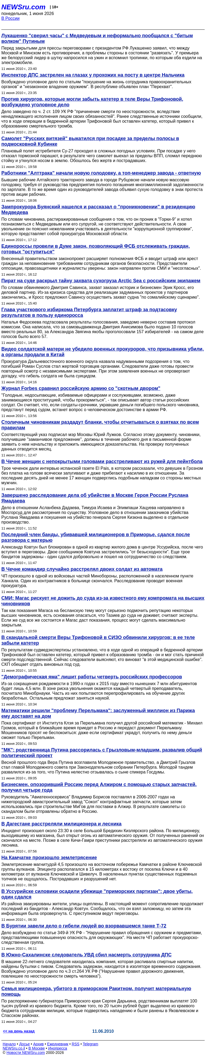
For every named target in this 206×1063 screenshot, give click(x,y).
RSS (75, 1044)
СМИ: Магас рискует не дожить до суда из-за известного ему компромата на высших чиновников (102, 600)
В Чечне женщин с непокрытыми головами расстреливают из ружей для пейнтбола (102, 461)
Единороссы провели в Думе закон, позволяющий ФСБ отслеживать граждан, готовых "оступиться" (95, 248)
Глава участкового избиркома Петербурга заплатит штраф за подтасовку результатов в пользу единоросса (89, 312)
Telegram (90, 1044)
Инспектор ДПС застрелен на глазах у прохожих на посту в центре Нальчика (93, 75)
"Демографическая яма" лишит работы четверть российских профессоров (91, 676)
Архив (38, 1044)
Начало (9, 1044)
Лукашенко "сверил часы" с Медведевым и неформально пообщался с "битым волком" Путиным (97, 38)
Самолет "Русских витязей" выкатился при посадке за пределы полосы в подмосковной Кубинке (90, 141)
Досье (24, 1044)
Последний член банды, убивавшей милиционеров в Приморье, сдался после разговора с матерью (95, 537)
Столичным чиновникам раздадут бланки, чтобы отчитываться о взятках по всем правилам (100, 424)
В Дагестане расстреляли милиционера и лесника (61, 824)
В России (10, 18)
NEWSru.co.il (14, 1048)
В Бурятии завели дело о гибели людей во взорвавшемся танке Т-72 (83, 926)
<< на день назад (19, 1031)
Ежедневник (57, 1044)
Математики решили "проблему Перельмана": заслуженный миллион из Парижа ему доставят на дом (98, 713)
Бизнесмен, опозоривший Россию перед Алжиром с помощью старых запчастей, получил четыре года (99, 787)
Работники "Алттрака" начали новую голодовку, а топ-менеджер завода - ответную (101, 173)
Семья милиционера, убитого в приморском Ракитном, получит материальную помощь (96, 991)
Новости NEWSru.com (25, 1052)
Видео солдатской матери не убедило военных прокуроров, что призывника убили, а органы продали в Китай (102, 351)
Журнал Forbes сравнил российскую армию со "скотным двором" (80, 388)
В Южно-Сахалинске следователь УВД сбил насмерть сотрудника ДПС (86, 954)
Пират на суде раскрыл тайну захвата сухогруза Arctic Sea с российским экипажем (100, 280)
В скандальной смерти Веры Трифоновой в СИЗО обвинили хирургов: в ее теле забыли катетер (98, 640)
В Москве (36, 1048)
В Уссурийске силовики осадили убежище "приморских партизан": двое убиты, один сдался (97, 894)
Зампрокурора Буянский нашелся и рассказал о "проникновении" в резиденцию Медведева (98, 209)
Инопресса (57, 1048)
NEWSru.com (23, 7)
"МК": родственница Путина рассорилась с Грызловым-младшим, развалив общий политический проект (101, 752)
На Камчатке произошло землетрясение (49, 857)
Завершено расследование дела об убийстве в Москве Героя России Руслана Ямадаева (94, 498)
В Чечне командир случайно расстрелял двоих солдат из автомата (82, 569)
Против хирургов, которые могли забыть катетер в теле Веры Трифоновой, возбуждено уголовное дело (92, 101)
